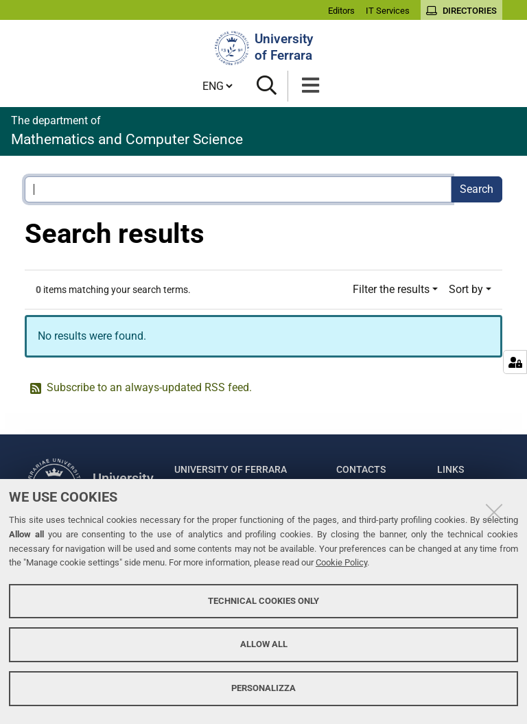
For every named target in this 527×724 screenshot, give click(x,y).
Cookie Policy (341, 562)
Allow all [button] (264, 644)
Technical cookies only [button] (263, 601)
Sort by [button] (466, 289)
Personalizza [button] (263, 688)
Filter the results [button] (391, 289)
